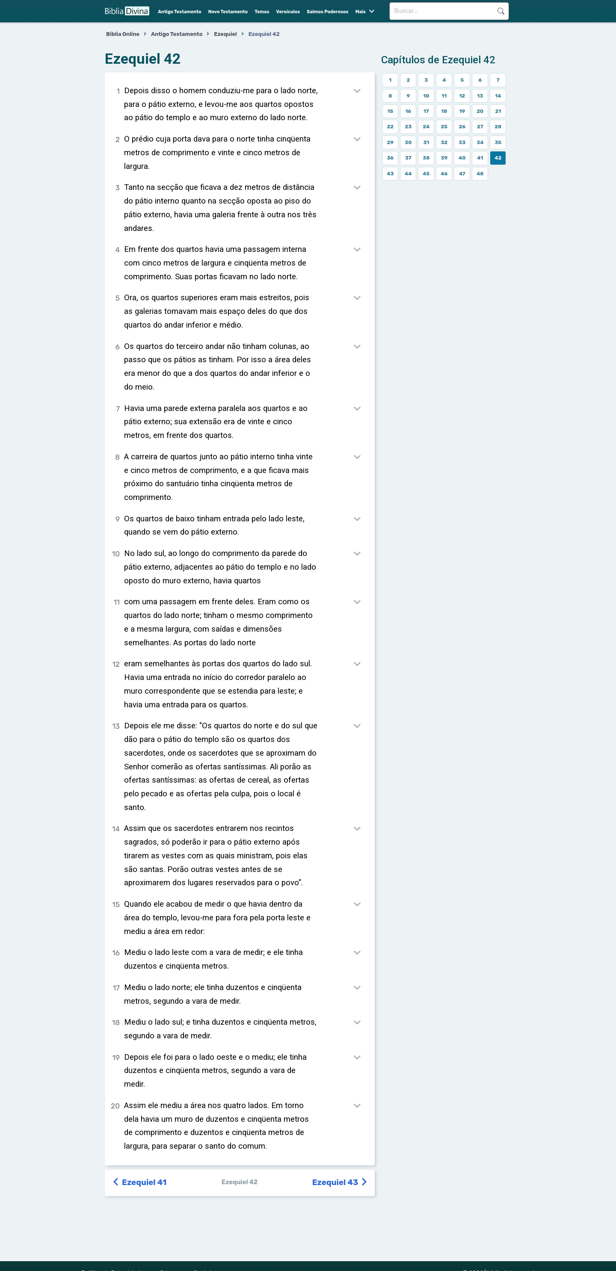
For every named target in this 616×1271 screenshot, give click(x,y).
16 (408, 111)
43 (390, 174)
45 (426, 174)
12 (462, 96)
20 (480, 111)
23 (408, 127)
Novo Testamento (228, 12)
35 (498, 142)
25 (444, 127)
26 (462, 127)
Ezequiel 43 (340, 1182)
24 (426, 127)
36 (390, 158)
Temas (262, 12)
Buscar (501, 11)
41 (480, 158)
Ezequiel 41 (139, 1182)
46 (444, 174)
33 (462, 142)
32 (444, 142)
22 (390, 127)
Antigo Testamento (179, 12)
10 (426, 96)
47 (462, 174)
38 (426, 158)
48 (480, 174)
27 (480, 127)
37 (408, 158)
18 (444, 111)
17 (426, 111)
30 (408, 142)
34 (480, 142)
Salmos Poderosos (327, 12)
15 (390, 111)
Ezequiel (225, 34)
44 (408, 174)
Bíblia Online (122, 34)
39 (444, 158)
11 (444, 96)
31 (426, 142)
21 (498, 111)
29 (390, 142)
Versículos (288, 12)
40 (462, 158)
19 (462, 111)
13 (480, 96)
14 (498, 96)
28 (498, 127)
